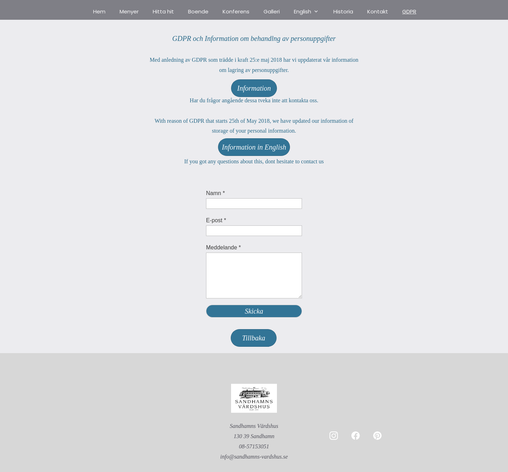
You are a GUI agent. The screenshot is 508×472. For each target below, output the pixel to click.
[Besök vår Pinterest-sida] (377, 435)
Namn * (215, 193)
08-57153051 (254, 446)
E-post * (216, 220)
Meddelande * (223, 247)
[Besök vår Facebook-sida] (355, 435)
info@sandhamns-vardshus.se (254, 457)
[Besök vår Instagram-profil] (333, 435)
